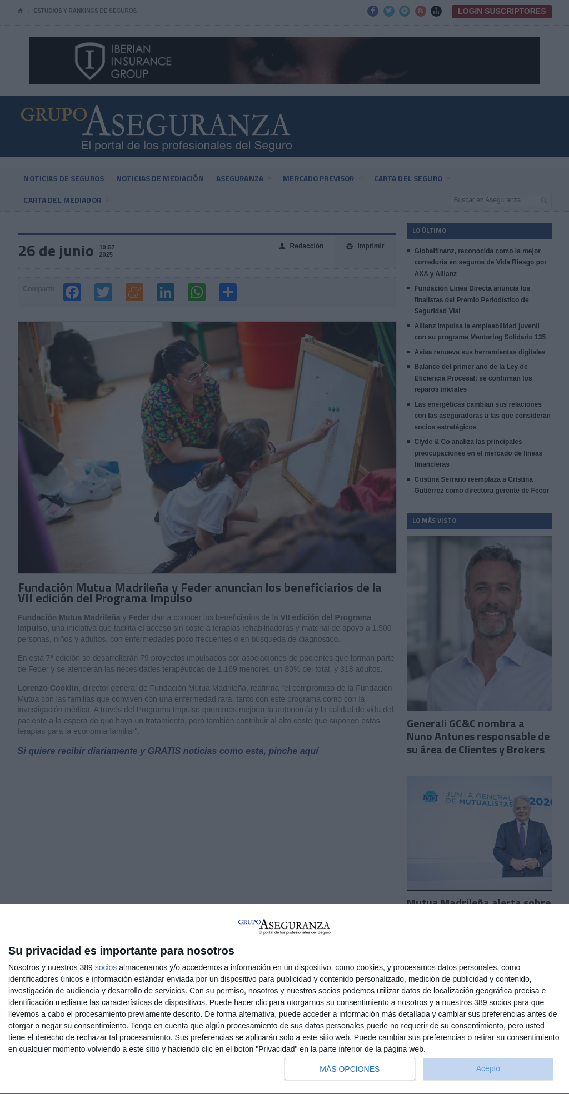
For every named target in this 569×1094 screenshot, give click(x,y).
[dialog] (284, 999)
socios (106, 967)
